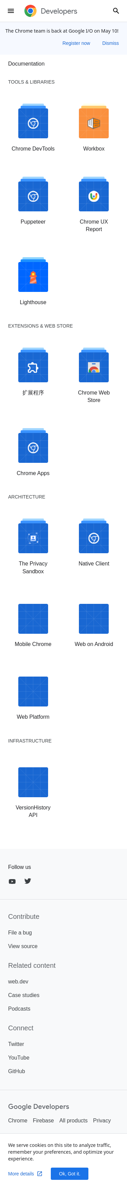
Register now (76, 43)
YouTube (18, 1058)
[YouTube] (12, 881)
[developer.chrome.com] (50, 11)
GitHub (16, 1071)
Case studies (24, 995)
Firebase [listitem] (43, 1120)
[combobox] (116, 10)
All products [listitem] (73, 1120)
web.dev (18, 981)
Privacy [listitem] (102, 1120)
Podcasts (19, 1009)
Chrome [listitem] (17, 1120)
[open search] (116, 10)
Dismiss (110, 43)
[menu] (11, 11)
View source (23, 946)
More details (25, 1174)
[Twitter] (27, 881)
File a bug (20, 933)
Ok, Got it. (69, 1173)
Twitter (16, 1044)
